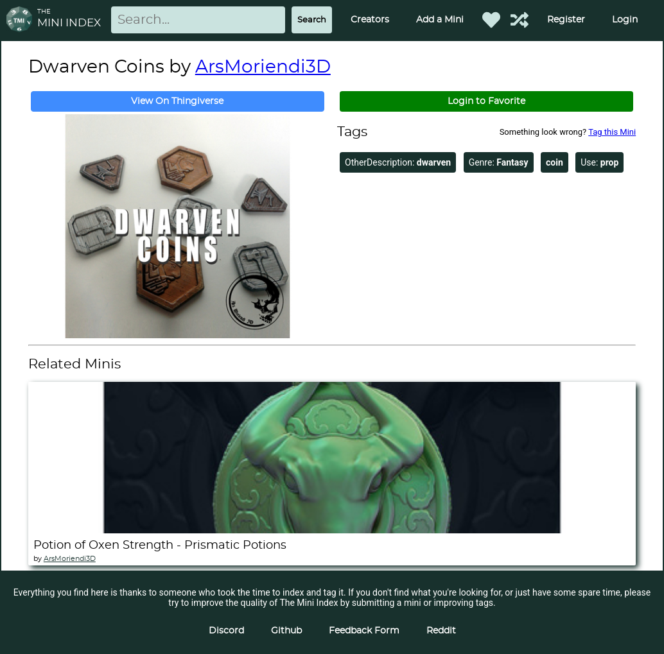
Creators (370, 19)
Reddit (441, 630)
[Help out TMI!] (520, 20)
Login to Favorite (486, 101)
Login (625, 19)
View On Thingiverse (177, 101)
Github (286, 630)
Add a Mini (440, 19)
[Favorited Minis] (491, 20)
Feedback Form (364, 630)
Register (566, 19)
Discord (226, 630)
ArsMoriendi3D (263, 67)
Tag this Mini (612, 132)
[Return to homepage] (21, 20)
